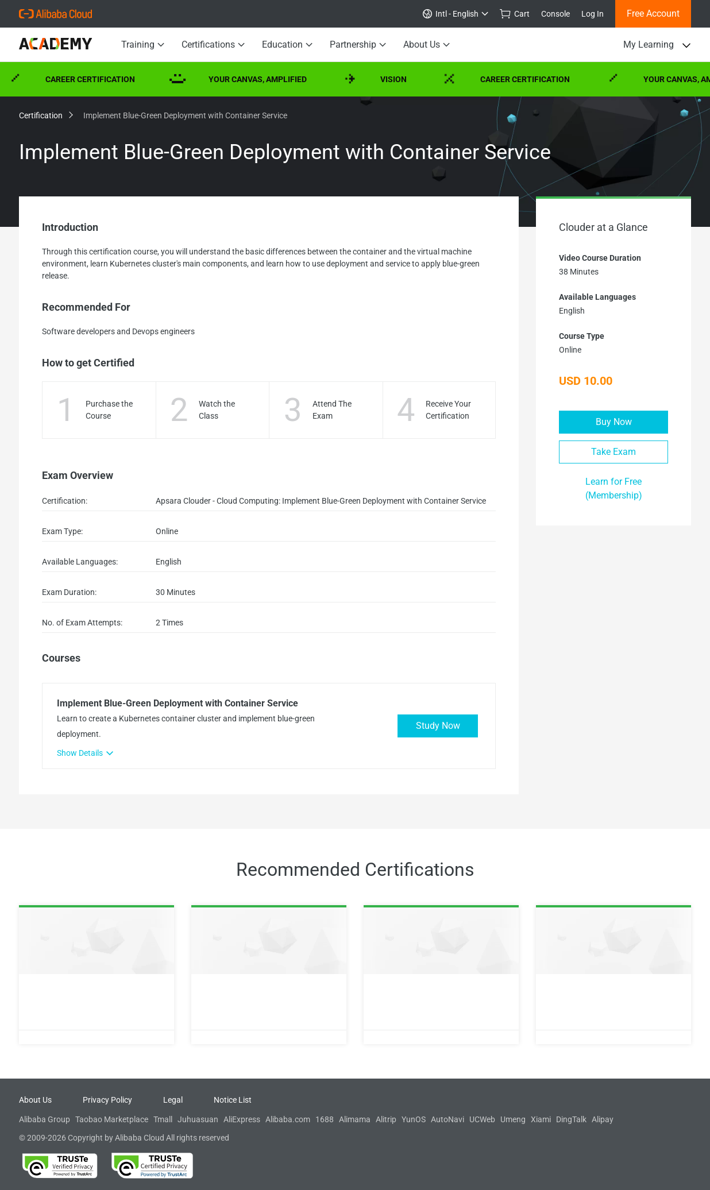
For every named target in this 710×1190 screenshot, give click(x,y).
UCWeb (482, 1119)
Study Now (438, 725)
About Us (426, 45)
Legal (173, 1099)
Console (555, 13)
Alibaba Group (44, 1119)
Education (287, 45)
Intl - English (455, 14)
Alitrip (386, 1119)
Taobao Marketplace (111, 1119)
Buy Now (614, 421)
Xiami (541, 1119)
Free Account (653, 13)
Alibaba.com (287, 1119)
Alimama (355, 1119)
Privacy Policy (107, 1099)
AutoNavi (447, 1119)
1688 (324, 1119)
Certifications (213, 45)
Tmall (162, 1119)
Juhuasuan (198, 1119)
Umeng (513, 1119)
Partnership (358, 45)
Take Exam (613, 451)
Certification (45, 115)
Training (142, 45)
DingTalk (571, 1119)
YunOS (414, 1119)
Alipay (602, 1119)
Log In (592, 13)
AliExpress (241, 1119)
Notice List (233, 1099)
